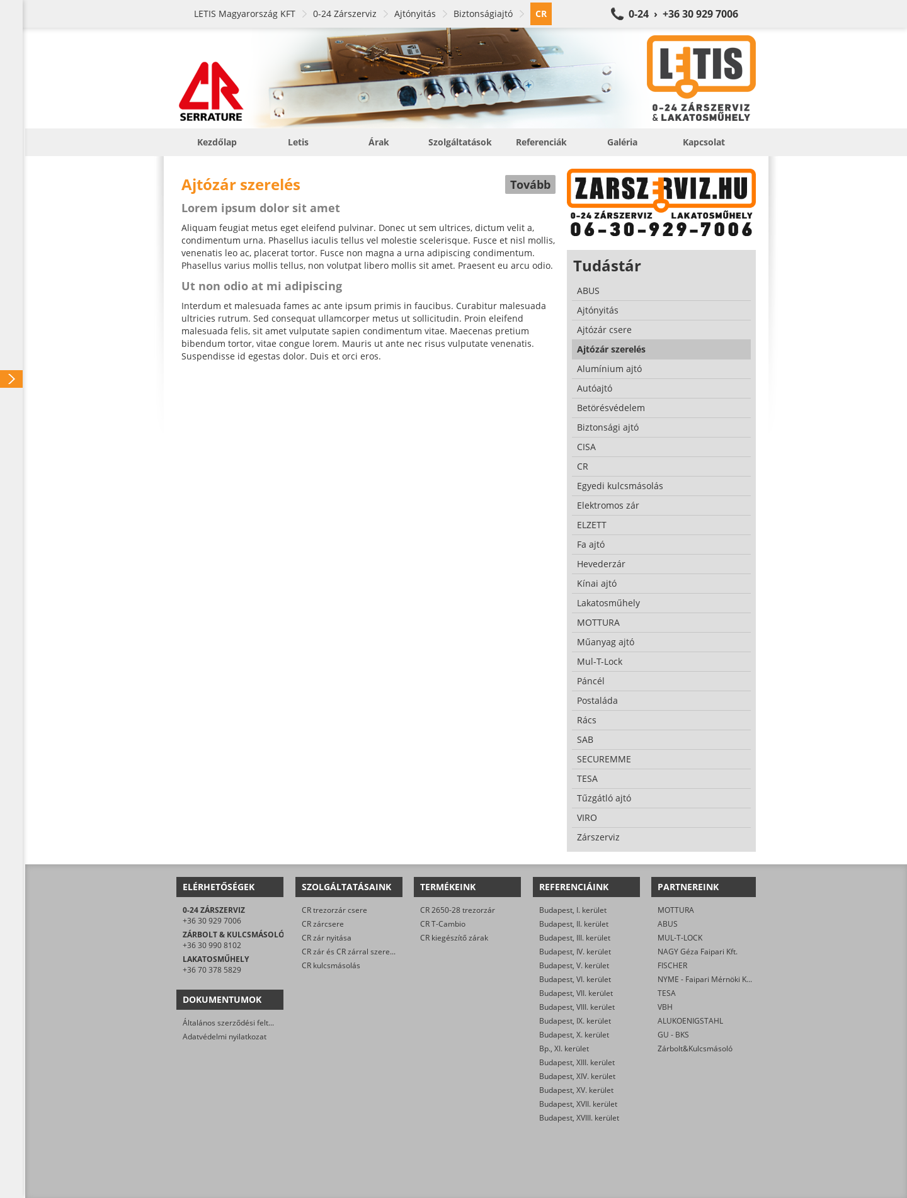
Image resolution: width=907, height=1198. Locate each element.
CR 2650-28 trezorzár (457, 910)
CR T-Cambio (442, 923)
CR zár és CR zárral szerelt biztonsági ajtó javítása (389, 951)
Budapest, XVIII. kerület (579, 1117)
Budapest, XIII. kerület (577, 1062)
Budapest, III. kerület (574, 937)
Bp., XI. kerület (564, 1048)
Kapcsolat (704, 142)
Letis (298, 142)
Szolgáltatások (460, 142)
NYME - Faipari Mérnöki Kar (706, 979)
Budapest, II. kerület (573, 923)
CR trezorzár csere (334, 910)
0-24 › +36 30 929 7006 (683, 14)
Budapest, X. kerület (574, 1034)
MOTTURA (676, 910)
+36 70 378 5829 (212, 969)
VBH (665, 1007)
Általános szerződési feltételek (236, 1022)
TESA (667, 993)
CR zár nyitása (326, 937)
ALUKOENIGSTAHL (690, 1020)
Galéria (622, 142)
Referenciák (541, 142)
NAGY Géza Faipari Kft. (698, 951)
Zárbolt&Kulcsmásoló (695, 1048)
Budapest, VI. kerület (575, 979)
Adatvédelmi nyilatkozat (224, 1036)
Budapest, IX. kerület (575, 1020)
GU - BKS (673, 1034)
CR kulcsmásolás (331, 965)
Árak (378, 142)
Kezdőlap (217, 142)
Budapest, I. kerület (573, 910)
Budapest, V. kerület (574, 965)
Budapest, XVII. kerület (578, 1104)
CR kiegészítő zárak (454, 937)
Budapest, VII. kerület (576, 993)
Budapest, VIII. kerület (577, 1007)
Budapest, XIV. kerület (577, 1076)
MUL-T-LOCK (680, 937)
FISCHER (672, 965)
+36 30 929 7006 (212, 920)
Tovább (530, 184)
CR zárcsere (323, 923)
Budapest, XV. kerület (576, 1090)
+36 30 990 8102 (212, 945)
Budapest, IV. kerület (575, 951)
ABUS (668, 923)
